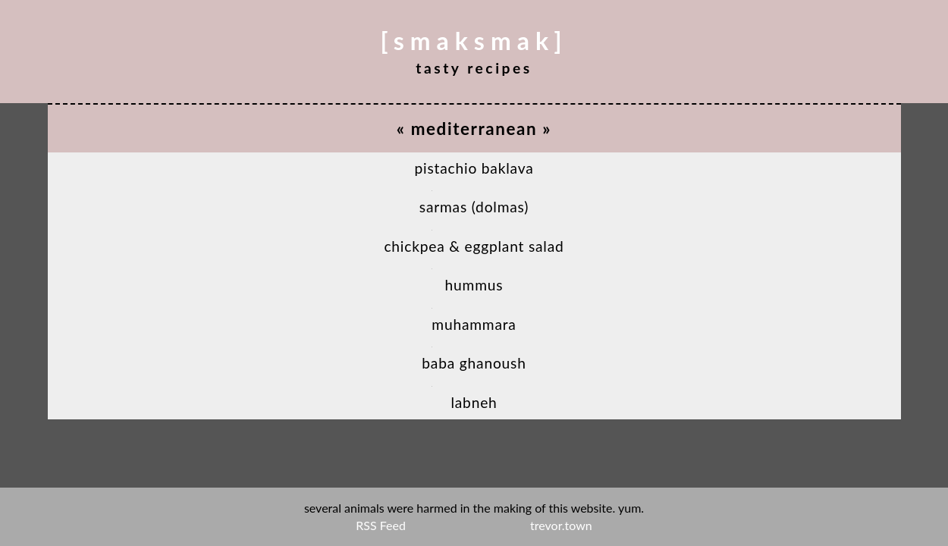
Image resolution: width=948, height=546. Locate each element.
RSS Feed (381, 525)
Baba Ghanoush (474, 363)
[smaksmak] (474, 40)
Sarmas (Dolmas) (474, 206)
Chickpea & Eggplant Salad (473, 246)
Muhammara (474, 324)
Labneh (473, 402)
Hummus (474, 284)
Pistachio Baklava (473, 168)
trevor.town (561, 525)
